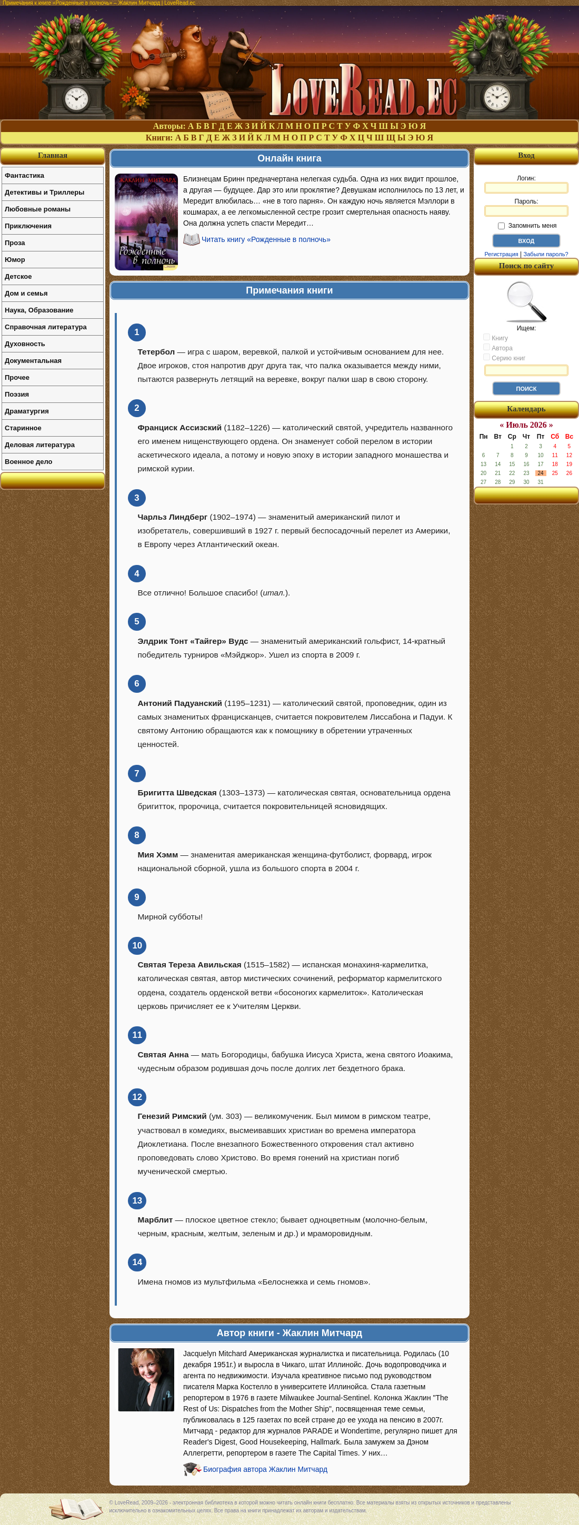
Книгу (495, 338)
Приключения (28, 226)
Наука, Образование (39, 310)
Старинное (23, 428)
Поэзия (17, 394)
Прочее (17, 377)
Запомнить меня (527, 225)
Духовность (25, 344)
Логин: (526, 184)
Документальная (33, 361)
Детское (18, 276)
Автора (498, 348)
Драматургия (27, 411)
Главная (52, 155)
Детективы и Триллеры (44, 192)
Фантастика (24, 175)
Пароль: (526, 207)
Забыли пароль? (546, 254)
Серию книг (504, 358)
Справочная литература (46, 327)
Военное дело (29, 462)
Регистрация (501, 254)
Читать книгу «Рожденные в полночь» (266, 239)
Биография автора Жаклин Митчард (265, 1469)
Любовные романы (38, 209)
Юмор (15, 260)
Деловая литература (40, 445)
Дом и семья (26, 293)
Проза (15, 243)
